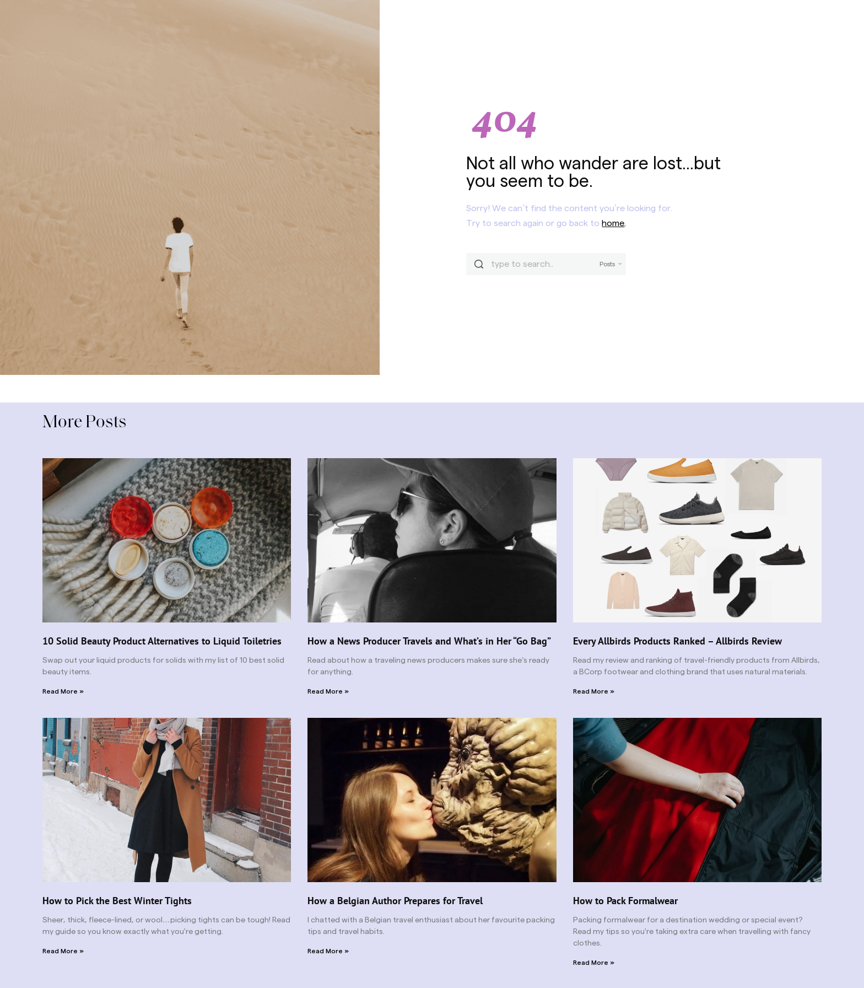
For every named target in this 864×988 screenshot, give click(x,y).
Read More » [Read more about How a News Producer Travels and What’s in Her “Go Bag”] (328, 691)
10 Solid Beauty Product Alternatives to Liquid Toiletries (162, 641)
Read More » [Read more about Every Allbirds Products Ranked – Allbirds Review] (593, 691)
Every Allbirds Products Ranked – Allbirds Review (677, 641)
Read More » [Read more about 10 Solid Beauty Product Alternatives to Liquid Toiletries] (63, 691)
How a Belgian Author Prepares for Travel (395, 900)
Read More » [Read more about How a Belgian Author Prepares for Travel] (328, 951)
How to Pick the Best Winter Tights (117, 900)
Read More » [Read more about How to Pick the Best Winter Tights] (63, 951)
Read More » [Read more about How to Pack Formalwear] (593, 962)
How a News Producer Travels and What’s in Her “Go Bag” (429, 641)
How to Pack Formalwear (625, 900)
